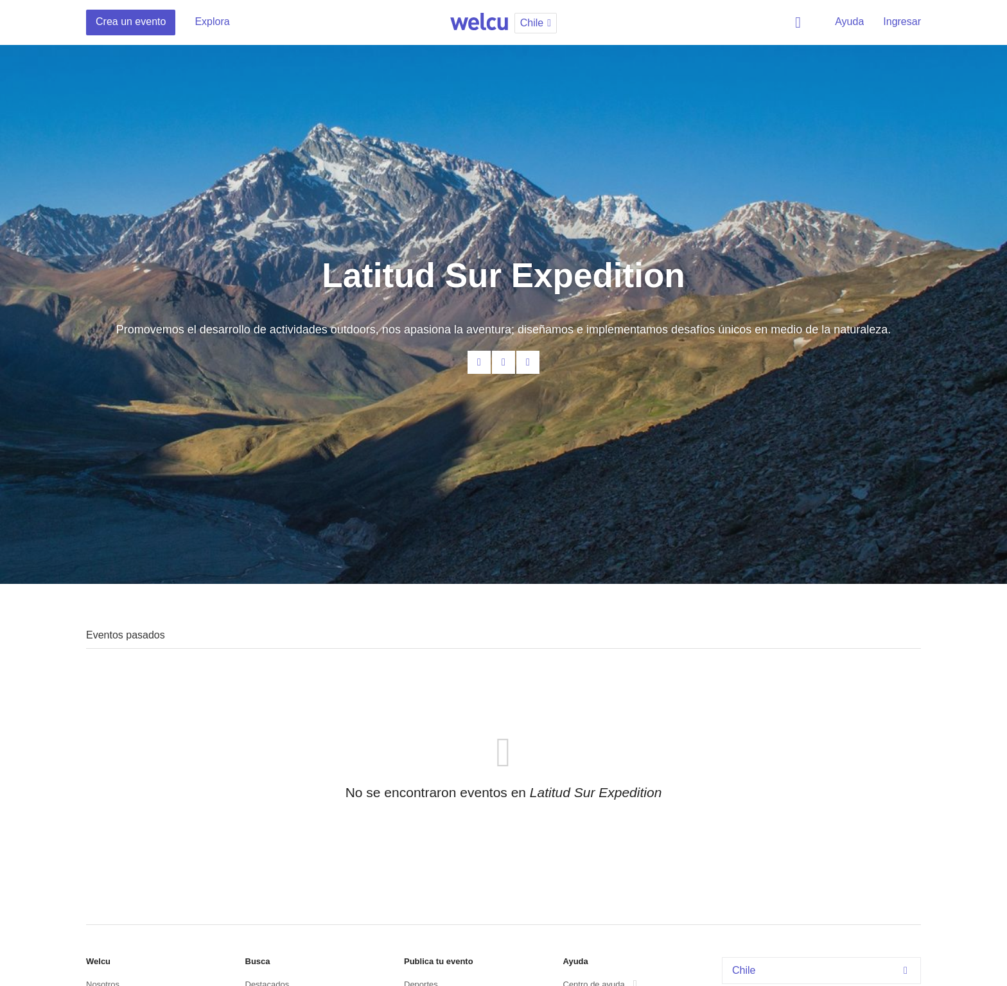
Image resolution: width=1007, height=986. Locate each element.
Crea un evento (131, 21)
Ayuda (849, 21)
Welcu (479, 22)
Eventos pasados (125, 634)
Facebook (503, 362)
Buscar (800, 22)
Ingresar (902, 21)
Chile (823, 970)
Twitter (528, 362)
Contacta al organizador (479, 362)
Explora (212, 21)
